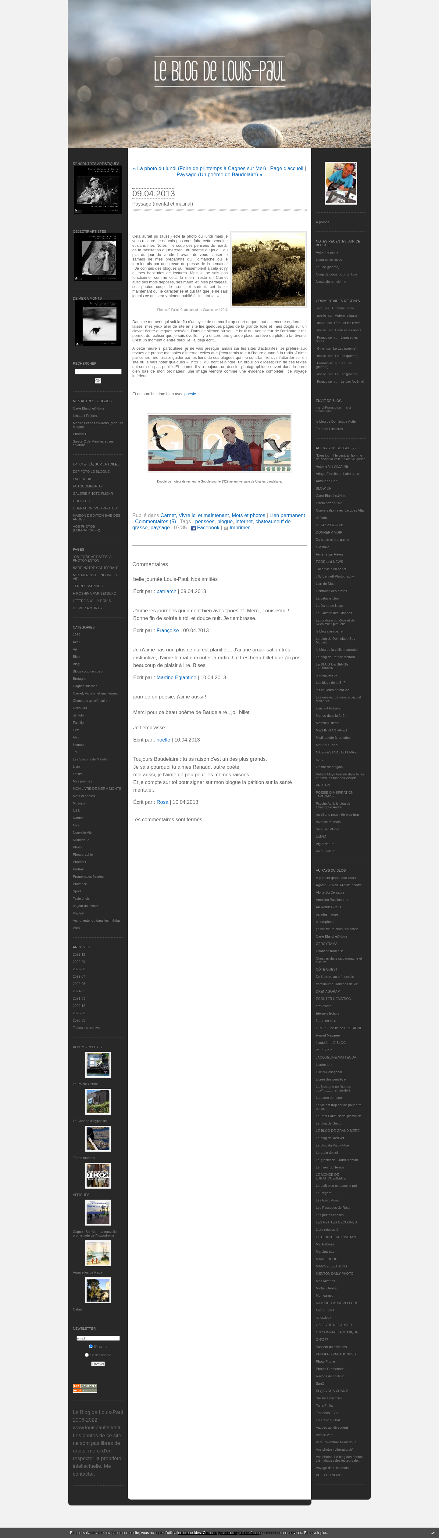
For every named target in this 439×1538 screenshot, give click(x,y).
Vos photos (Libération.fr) (334, 1449)
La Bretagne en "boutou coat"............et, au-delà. (333, 1088)
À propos (322, 222)
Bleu (76, 656)
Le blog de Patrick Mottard (335, 657)
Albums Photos (87, 1047)
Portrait (78, 869)
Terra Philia (324, 1405)
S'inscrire (98, 1346)
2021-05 (79, 991)
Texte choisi (81, 898)
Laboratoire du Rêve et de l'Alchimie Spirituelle (335, 622)
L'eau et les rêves (329, 259)
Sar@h (321, 1383)
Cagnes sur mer (85, 686)
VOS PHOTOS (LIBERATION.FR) (86, 528)
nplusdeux (323, 1317)
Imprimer (237, 527)
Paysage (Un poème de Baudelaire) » (219, 174)
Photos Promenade (330, 1369)
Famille (78, 722)
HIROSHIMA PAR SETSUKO (94, 593)
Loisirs (78, 774)
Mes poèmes (82, 781)
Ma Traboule (325, 1244)
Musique (79, 803)
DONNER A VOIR (329, 532)
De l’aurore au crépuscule (335, 977)
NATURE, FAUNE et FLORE (337, 1303)
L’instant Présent (85, 415)
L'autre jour (324, 1064)
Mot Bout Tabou (327, 745)
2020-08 (79, 1013)
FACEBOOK (82, 479)
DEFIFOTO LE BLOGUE (91, 471)
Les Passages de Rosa (333, 1207)
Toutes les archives (87, 1028)
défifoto (78, 715)
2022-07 (79, 976)
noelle (321, 315)
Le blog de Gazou (329, 1123)
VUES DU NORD (328, 1475)
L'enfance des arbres (331, 591)
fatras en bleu (326, 1020)
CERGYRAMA (326, 944)
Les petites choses (330, 1215)
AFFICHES (81, 1195)
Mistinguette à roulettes (333, 737)
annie (321, 323)
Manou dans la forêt (330, 715)
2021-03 (79, 998)
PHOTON (323, 785)
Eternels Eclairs (327, 1013)
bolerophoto (325, 922)
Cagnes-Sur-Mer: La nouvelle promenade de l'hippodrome (95, 1233)
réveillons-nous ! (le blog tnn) (337, 814)
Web (76, 928)
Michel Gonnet (326, 1288)
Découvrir (80, 708)
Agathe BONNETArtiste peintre (339, 885)
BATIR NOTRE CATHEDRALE (95, 568)
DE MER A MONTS (87, 608)
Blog (76, 664)
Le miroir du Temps (330, 1167)
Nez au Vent (325, 1310)
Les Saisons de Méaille (90, 759)
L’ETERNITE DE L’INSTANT (337, 1237)
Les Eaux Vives (327, 1200)
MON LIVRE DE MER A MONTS (97, 788)
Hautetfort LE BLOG (331, 1042)
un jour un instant (85, 906)
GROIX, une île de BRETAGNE (339, 1028)
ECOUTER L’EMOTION (333, 998)
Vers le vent (324, 1435)
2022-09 (79, 962)
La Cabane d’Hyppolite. (90, 1121)
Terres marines (84, 1158)
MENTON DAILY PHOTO (334, 1273)
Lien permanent (287, 515)
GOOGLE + (81, 501)
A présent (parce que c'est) (336, 878)
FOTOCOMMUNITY (88, 486)
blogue (225, 521)
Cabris (78, 1309)
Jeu (75, 752)
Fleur (76, 737)
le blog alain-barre (329, 631)
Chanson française (330, 951)
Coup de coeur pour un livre (336, 274)
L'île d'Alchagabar (329, 1072)
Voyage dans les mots (332, 1468)
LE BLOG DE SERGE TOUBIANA (332, 666)
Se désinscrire (98, 1355)
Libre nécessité (327, 1229)
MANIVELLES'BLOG (331, 1266)
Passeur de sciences (331, 1347)
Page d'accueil (286, 168)
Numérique (81, 840)
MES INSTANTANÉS (331, 730)
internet (244, 521)
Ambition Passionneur (332, 900)
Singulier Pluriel (327, 829)
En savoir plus (315, 1533)
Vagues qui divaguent (332, 1427)
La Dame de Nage (329, 605)
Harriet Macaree (328, 1035)
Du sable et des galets (332, 539)
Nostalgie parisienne (331, 281)
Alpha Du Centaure (330, 892)
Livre (76, 766)
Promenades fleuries (88, 876)
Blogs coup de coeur (88, 671)
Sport (77, 891)
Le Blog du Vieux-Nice (332, 1145)
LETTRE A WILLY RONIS (92, 601)
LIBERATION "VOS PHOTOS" (95, 508)
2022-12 (79, 954)
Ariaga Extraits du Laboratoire (338, 474)
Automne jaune (327, 252)
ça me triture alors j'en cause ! (338, 929)
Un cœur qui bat (328, 1420)
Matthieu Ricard (327, 723)
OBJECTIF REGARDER (334, 1325)
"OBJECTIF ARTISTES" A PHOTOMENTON (92, 558)
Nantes (78, 818)
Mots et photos (84, 796)
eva (320, 308)
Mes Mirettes (325, 1281)
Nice (76, 825)
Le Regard (323, 1193)
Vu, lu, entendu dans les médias (96, 920)
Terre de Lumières (329, 429)
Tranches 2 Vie (327, 1413)
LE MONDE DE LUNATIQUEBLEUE (331, 1176)
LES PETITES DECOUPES (336, 1222)
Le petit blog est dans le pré (336, 1185)
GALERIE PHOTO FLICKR (93, 493)
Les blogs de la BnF (330, 682)
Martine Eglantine (176, 677)
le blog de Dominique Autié (336, 421)
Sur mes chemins (329, 1398)
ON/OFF (322, 1339)
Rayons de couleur (330, 1376)
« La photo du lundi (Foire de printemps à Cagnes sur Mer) (199, 168)
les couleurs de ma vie (332, 690)
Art (75, 649)
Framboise (325, 363)
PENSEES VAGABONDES (336, 1354)
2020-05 (79, 1020)
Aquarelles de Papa (87, 1272)
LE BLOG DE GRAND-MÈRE (338, 1130)
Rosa (162, 802)
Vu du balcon (325, 851)
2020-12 (79, 1006)
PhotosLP (80, 434)
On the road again (329, 767)
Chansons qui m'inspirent (91, 700)
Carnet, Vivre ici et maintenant (95, 693)
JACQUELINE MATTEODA (336, 1057)
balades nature (327, 914)
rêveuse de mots (328, 822)
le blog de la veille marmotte (337, 649)
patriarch (166, 591)
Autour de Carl (326, 481)
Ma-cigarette (325, 1251)
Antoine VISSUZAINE (332, 466)
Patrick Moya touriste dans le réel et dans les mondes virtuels (341, 776)
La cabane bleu (327, 598)
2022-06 (79, 984)
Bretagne (80, 678)
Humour (79, 744)
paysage (160, 527)
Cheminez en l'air (329, 503)
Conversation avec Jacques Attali (340, 510)
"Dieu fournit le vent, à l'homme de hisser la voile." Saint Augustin (340, 457)
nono (319, 759)
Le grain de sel (327, 1152)
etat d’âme (323, 1006)
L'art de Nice (325, 583)
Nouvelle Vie (82, 832)
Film (76, 730)
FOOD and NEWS (329, 561)
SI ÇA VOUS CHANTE (333, 1391)
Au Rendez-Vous (328, 907)
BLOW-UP (323, 488)
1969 (76, 634)
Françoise (324, 337)
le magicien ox (326, 675)
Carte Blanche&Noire (88, 408)
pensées (204, 521)
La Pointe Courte (85, 1084)
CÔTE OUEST (327, 969)
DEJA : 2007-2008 (329, 525)
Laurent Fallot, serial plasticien (338, 1116)
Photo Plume (325, 1361)
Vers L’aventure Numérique (336, 1442)
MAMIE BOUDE (328, 1259)
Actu (76, 642)
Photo (77, 847)
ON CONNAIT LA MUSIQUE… (339, 1332)
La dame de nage (329, 1097)
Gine (320, 348)
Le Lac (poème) (327, 267)
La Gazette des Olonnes (334, 613)
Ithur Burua (324, 1050)
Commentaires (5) (155, 521)
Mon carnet (324, 1295)
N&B (76, 810)
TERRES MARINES (88, 586)
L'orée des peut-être (331, 1079)
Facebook (205, 527)
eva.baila (322, 547)
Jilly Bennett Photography (335, 576)
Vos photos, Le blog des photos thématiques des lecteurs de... (339, 1458)
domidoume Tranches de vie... (338, 984)
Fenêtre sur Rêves (329, 554)
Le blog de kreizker (330, 1138)
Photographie (83, 854)
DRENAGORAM (328, 991)
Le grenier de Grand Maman (337, 1160)
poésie (190, 394)
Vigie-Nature (325, 844)
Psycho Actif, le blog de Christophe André (333, 805)
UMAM (321, 836)
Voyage (78, 913)
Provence (80, 884)
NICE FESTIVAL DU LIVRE (336, 752)
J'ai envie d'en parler (331, 569)
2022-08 (79, 969)
